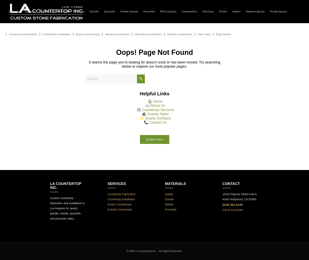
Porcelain (170, 209)
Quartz (169, 194)
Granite (169, 199)
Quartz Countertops (120, 204)
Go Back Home (154, 139)
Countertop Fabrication (122, 194)
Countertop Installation (121, 199)
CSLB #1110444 (232, 209)
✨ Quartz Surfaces (155, 118)
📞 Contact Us (155, 122)
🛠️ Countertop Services (155, 110)
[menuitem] (14, 11)
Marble (169, 204)
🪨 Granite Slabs (155, 114)
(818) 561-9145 (232, 204)
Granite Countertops (120, 209)
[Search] (115, 78)
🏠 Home (155, 101)
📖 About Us (155, 105)
